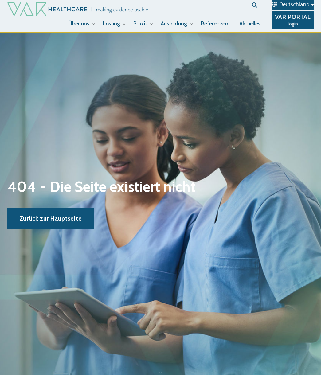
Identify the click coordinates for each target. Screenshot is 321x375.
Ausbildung (177, 23)
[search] (259, 5)
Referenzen (214, 23)
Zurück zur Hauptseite (51, 218)
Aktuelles (249, 23)
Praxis (143, 23)
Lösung (114, 23)
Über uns (81, 23)
